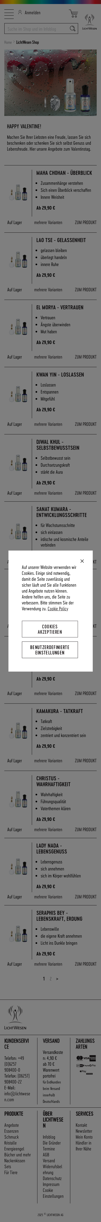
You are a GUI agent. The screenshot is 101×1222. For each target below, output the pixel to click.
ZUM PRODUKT (86, 222)
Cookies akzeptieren (50, 628)
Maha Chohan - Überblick (64, 173)
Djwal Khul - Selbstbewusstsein (57, 445)
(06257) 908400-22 (17, 1078)
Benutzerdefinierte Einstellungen (49, 649)
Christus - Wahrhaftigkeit (53, 781)
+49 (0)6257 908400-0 (14, 1063)
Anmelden (29, 12)
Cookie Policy (58, 608)
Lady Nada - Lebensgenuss (51, 848)
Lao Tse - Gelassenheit (61, 240)
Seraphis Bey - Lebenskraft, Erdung (59, 916)
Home (8, 42)
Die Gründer (52, 1142)
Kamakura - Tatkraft (59, 711)
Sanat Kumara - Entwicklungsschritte (61, 512)
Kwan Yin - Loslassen (60, 374)
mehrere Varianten (48, 222)
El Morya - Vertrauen (59, 307)
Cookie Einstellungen (53, 1193)
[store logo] (87, 21)
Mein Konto (84, 1136)
